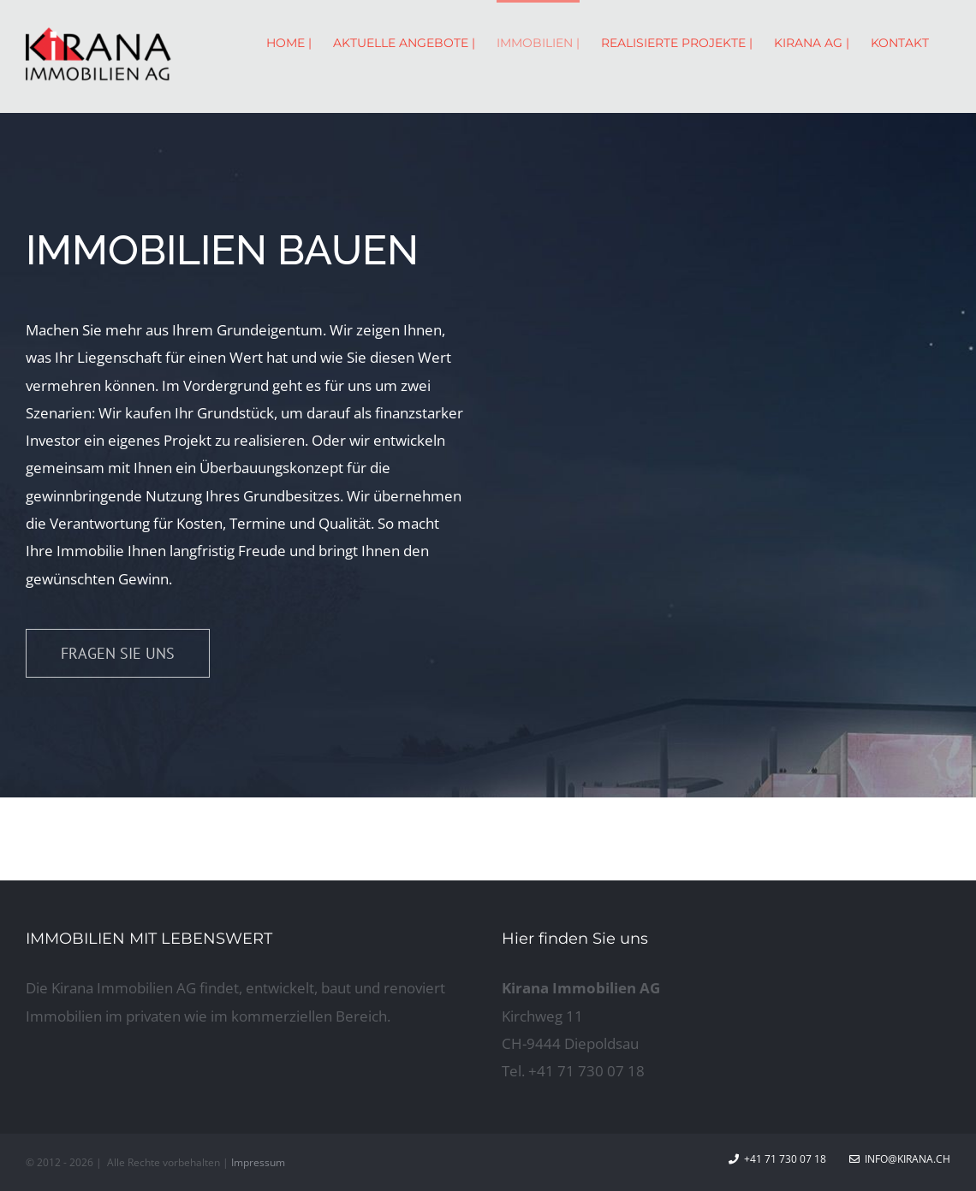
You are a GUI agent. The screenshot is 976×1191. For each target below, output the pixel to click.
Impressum (258, 1162)
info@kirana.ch (899, 1159)
